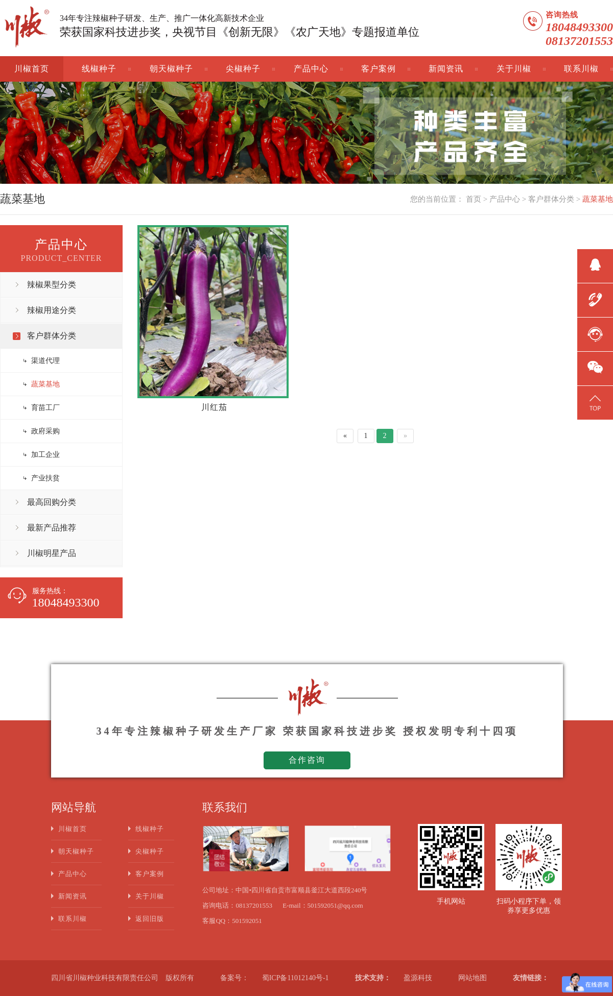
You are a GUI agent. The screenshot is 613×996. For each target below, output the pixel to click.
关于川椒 (514, 68)
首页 (473, 199)
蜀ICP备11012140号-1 (295, 978)
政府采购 (45, 431)
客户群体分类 (551, 199)
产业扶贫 (45, 478)
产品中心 (311, 68)
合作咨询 (307, 760)
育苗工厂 (45, 407)
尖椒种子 (243, 68)
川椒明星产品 (51, 553)
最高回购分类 (51, 502)
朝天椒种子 (171, 68)
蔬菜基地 (597, 199)
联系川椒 (581, 68)
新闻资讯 (446, 68)
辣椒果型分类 (51, 284)
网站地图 (472, 978)
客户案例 (378, 68)
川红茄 (214, 407)
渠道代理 (45, 361)
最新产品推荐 (51, 527)
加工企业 (45, 454)
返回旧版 (149, 918)
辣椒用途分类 (51, 310)
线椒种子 (99, 68)
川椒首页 (31, 68)
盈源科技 (418, 978)
